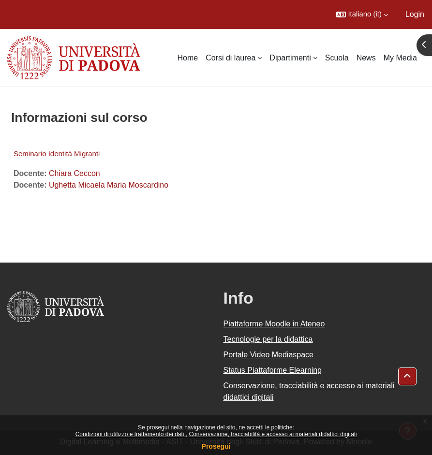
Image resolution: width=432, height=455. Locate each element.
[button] (361, 14)
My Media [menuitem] (400, 58)
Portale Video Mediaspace (268, 355)
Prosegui (216, 446)
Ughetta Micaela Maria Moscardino (108, 185)
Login (414, 14)
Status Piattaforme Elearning (272, 370)
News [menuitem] (366, 58)
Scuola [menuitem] (337, 58)
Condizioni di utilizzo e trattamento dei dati (130, 434)
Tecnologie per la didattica (268, 339)
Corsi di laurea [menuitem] (230, 58)
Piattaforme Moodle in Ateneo (274, 324)
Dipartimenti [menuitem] (290, 58)
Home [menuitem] (188, 58)
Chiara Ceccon (74, 173)
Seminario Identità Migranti (57, 153)
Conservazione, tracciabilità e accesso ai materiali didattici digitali (273, 434)
